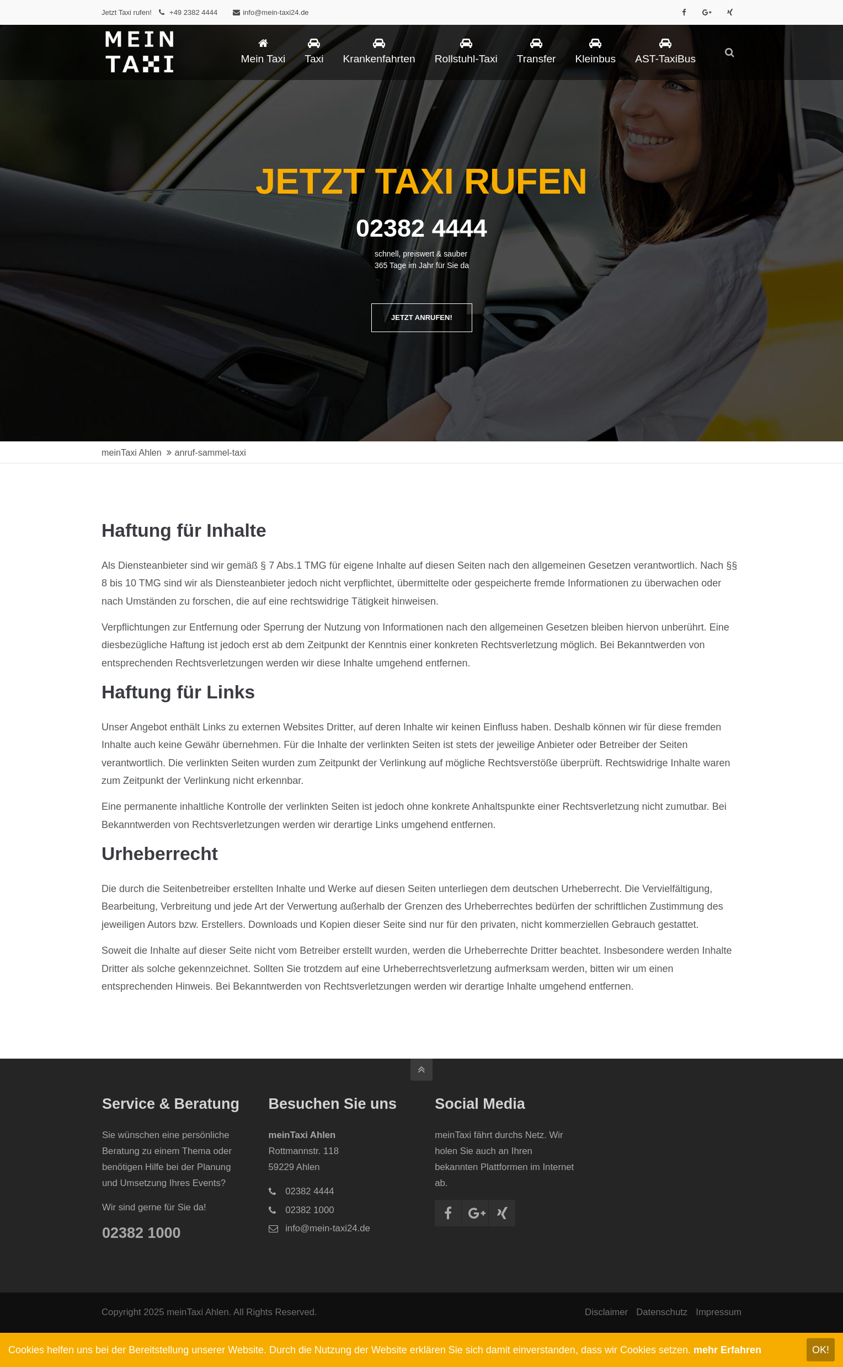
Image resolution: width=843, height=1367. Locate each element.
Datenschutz (661, 1312)
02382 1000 (141, 1233)
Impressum (718, 1312)
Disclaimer (606, 1312)
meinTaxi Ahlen (132, 452)
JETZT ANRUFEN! (421, 317)
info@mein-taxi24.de (270, 12)
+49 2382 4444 (193, 12)
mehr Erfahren (727, 1349)
